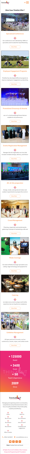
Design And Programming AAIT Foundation (15, 452)
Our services (8, 418)
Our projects (8, 422)
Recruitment (8, 426)
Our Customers (22, 418)
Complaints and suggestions (22, 427)
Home (8, 414)
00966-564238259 (7, 437)
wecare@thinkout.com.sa (21, 437)
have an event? (22, 422)
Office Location (8, 432)
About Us (22, 414)
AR (25, 2)
